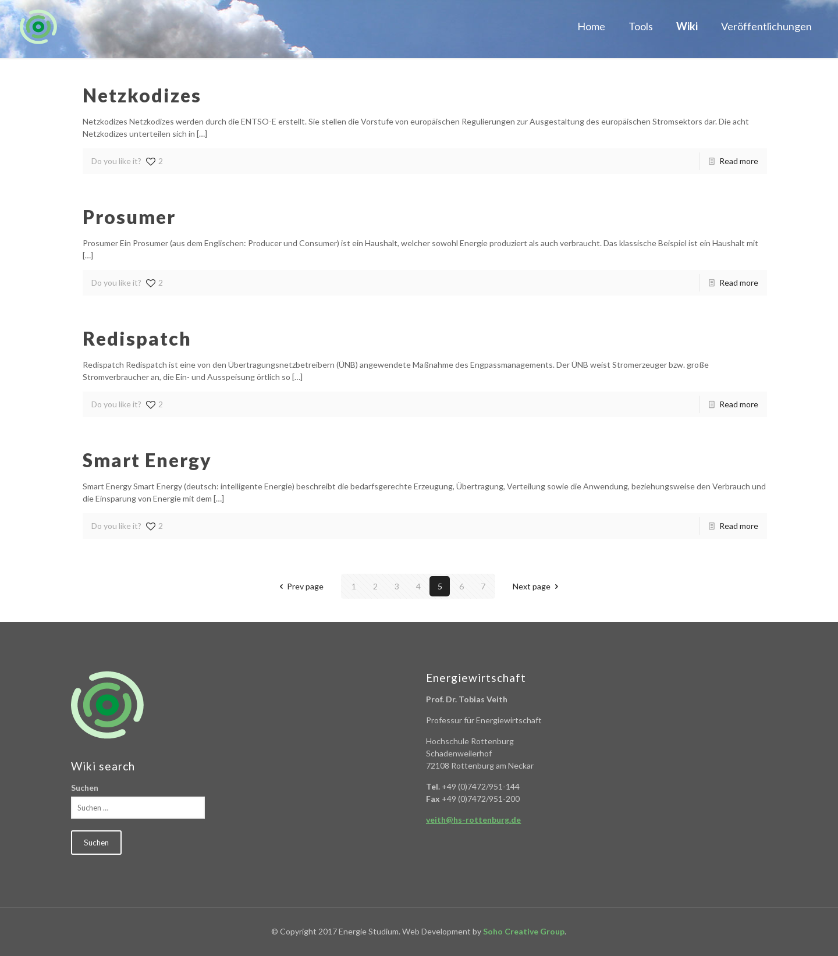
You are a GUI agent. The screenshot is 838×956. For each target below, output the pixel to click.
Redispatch (137, 338)
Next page (537, 586)
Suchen (84, 787)
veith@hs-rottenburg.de (473, 819)
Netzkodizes (142, 95)
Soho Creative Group (523, 931)
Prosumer (129, 216)
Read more (738, 161)
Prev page (300, 586)
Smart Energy (147, 460)
